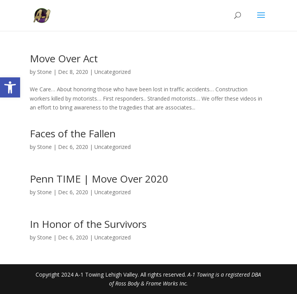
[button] (10, 87)
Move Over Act (64, 58)
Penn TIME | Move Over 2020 (99, 179)
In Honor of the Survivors (88, 224)
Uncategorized (112, 71)
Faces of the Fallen (73, 133)
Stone (44, 71)
